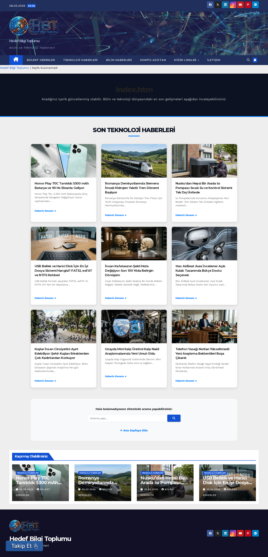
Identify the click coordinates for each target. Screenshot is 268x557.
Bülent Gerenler (41, 60)
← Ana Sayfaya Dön (134, 430)
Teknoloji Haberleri (80, 60)
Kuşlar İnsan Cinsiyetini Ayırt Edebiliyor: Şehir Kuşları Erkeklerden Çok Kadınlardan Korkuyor (62, 353)
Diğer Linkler (185, 60)
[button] (248, 60)
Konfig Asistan (153, 60)
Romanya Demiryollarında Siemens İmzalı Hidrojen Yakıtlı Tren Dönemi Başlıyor (132, 188)
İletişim (213, 60)
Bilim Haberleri (119, 60)
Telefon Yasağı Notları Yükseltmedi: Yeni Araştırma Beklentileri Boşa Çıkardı (202, 353)
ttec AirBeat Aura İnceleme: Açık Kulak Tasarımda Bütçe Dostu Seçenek (200, 270)
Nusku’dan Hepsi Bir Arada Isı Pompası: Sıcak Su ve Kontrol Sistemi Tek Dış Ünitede (204, 188)
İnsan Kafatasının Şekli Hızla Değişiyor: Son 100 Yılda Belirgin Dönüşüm (129, 270)
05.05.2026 (27, 489)
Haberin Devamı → (45, 210)
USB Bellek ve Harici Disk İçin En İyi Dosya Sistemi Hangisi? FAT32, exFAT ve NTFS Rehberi (63, 270)
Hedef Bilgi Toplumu (24, 41)
